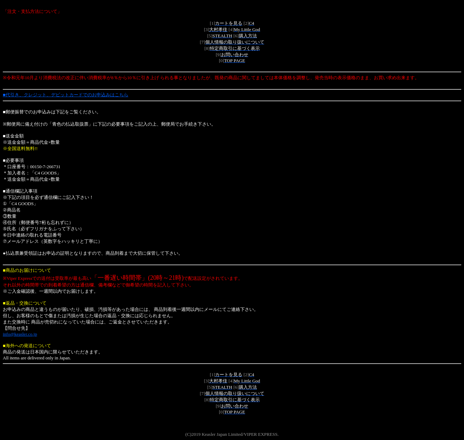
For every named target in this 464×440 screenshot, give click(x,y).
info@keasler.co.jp (20, 334)
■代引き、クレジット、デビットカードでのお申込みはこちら (65, 94)
